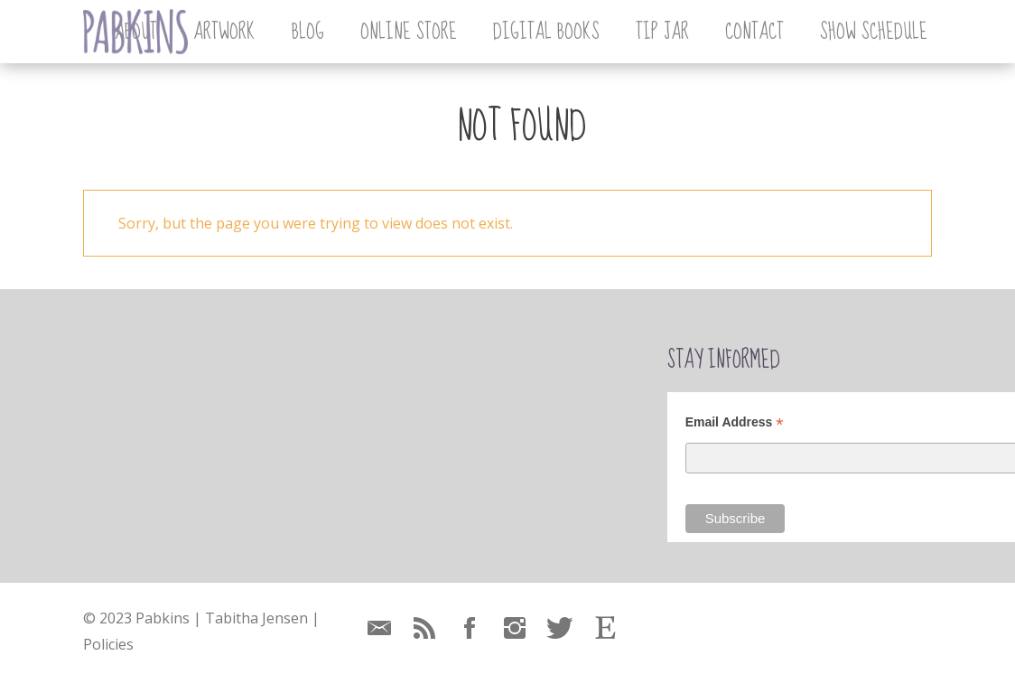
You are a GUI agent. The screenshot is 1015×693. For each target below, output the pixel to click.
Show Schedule (873, 32)
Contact (754, 32)
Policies (108, 644)
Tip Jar (662, 32)
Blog (308, 32)
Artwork (224, 32)
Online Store (408, 32)
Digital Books (546, 32)
